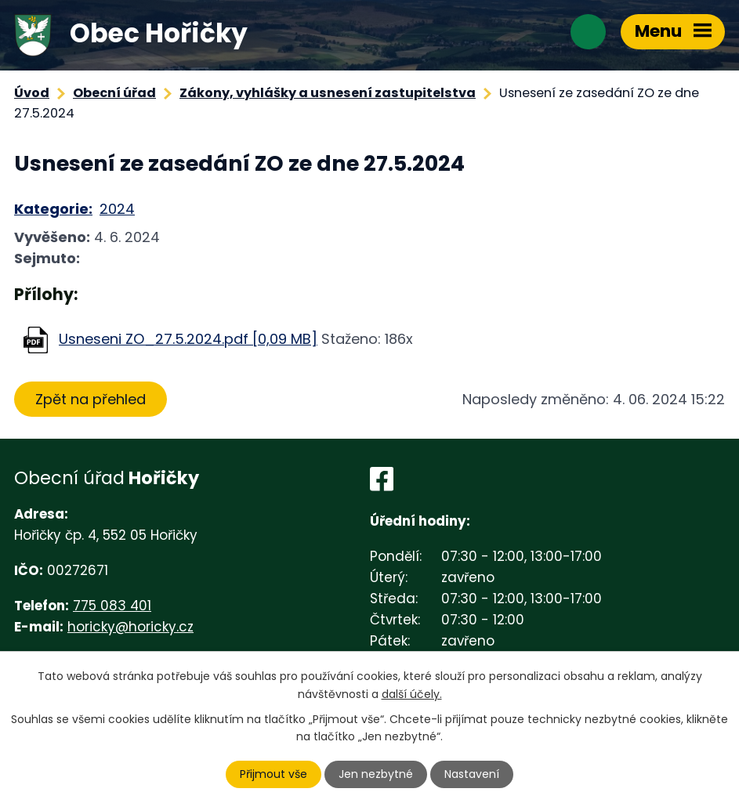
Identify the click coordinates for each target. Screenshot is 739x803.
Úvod (31, 93)
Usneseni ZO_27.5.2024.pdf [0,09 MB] (188, 339)
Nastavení (471, 774)
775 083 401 (112, 605)
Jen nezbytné (376, 774)
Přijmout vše (273, 774)
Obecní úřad (114, 93)
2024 (117, 209)
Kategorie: (53, 209)
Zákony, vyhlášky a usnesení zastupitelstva (327, 93)
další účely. (412, 693)
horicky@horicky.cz (130, 626)
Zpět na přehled (90, 399)
